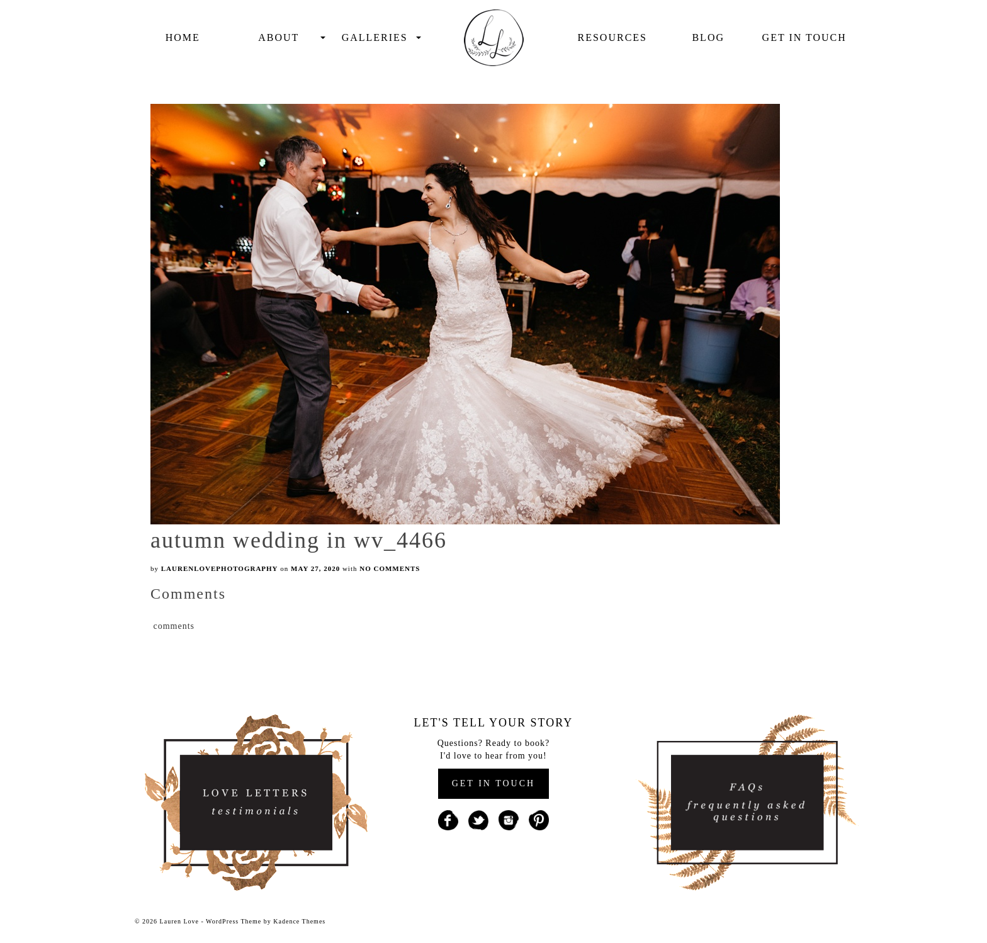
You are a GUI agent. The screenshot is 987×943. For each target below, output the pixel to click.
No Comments (389, 568)
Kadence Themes (299, 921)
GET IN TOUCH (493, 783)
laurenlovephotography (219, 568)
